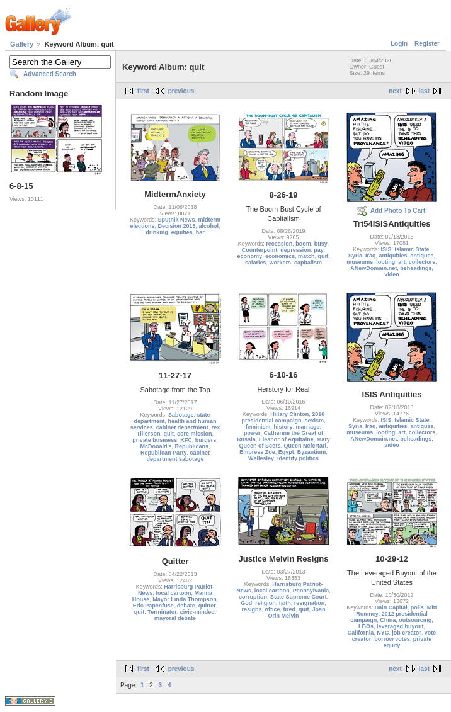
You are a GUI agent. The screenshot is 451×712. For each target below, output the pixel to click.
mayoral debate (175, 618)
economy (249, 256)
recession (279, 243)
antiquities (393, 255)
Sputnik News (176, 220)
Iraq (370, 255)
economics (280, 256)
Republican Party (163, 452)
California (361, 633)
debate (186, 605)
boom (303, 243)
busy (321, 243)
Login (399, 43)
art (402, 262)
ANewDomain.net (373, 268)
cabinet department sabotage (178, 455)
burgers (206, 440)
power (252, 433)
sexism (314, 420)
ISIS (385, 249)
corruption (253, 597)
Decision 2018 (176, 226)
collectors (422, 262)
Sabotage (181, 415)
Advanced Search (49, 74)
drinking (157, 232)
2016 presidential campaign (282, 417)
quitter (207, 605)
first (143, 91)
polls (417, 607)
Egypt (286, 452)
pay (319, 250)
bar (200, 232)
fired (289, 609)
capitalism (308, 262)
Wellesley (261, 458)
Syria (355, 255)
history (282, 427)
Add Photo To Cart (398, 210)
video (391, 274)
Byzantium (311, 452)
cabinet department (182, 427)
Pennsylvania (311, 590)
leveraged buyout (400, 626)
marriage (308, 427)
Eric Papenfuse (153, 605)
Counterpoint (260, 250)
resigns (251, 609)
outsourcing (415, 620)
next (395, 91)
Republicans (192, 446)
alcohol (209, 226)
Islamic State (412, 249)
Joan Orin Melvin (296, 612)
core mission (194, 434)
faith (285, 603)
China (388, 620)
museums (359, 262)
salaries (255, 262)
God (246, 603)
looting (385, 262)
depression (295, 250)
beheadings (415, 268)
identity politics (298, 458)
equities (182, 232)
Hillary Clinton (289, 414)
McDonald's (155, 446)
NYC (383, 633)
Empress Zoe (257, 452)
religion (265, 603)
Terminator (161, 612)
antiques (422, 255)
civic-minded (197, 612)
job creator (406, 633)
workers (280, 262)
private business (154, 440)
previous (181, 91)
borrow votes (392, 639)
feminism (258, 427)
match (306, 256)
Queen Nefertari (304, 446)
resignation (309, 603)
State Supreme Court (298, 597)
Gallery (21, 44)
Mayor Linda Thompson (184, 599)
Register (427, 43)
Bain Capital (391, 607)
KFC (186, 440)
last (424, 91)
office (272, 609)
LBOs (366, 626)
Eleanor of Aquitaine (286, 439)
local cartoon (173, 593)
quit (323, 256)
